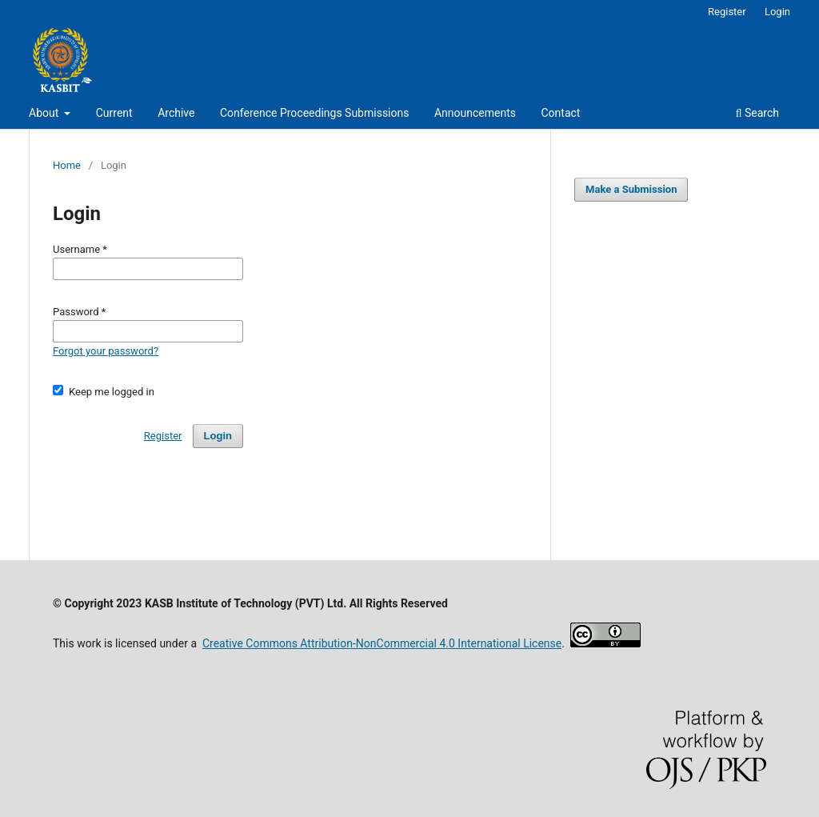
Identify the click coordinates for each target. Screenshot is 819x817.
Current (114, 112)
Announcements (475, 112)
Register (727, 12)
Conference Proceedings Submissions (315, 112)
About (45, 112)
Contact (560, 112)
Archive (176, 112)
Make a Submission (631, 189)
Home (67, 165)
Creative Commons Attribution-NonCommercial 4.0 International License (381, 643)
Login (777, 12)
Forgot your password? (105, 351)
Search (757, 112)
